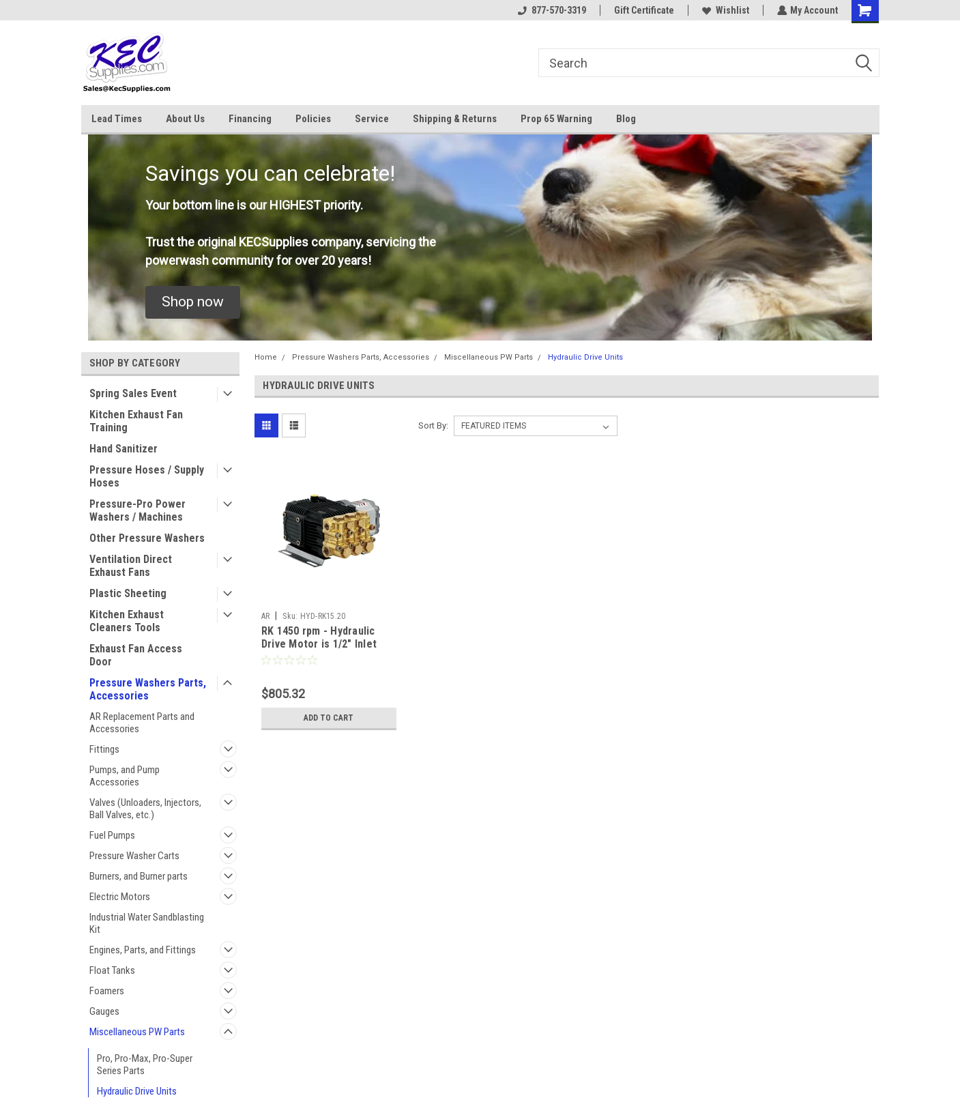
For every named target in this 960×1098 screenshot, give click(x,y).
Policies (313, 119)
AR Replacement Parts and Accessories (141, 722)
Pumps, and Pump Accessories (124, 776)
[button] (192, 302)
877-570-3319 (551, 10)
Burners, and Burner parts (138, 876)
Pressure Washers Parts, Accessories (147, 689)
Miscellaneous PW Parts (137, 1032)
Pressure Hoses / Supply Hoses (146, 476)
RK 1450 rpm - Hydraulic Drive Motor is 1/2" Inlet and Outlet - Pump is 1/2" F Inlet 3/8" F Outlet (325, 651)
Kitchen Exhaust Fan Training (136, 421)
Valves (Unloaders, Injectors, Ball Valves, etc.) (145, 808)
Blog (626, 119)
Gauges (104, 1011)
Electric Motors (119, 897)
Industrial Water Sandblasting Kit (146, 923)
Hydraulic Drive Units (137, 1091)
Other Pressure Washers (147, 538)
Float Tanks (112, 970)
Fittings (104, 749)
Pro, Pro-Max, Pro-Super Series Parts (144, 1064)
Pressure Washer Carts (134, 856)
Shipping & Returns (455, 119)
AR (265, 616)
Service (372, 119)
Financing (250, 119)
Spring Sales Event (133, 393)
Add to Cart (328, 717)
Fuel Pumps (112, 835)
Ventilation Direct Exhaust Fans (130, 566)
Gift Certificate (643, 10)
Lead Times (116, 119)
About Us (185, 119)
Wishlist (724, 10)
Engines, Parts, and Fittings (142, 950)
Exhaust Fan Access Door (135, 655)
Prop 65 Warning (556, 119)
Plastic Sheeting (127, 593)
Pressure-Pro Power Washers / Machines (137, 510)
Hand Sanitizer (123, 448)
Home (265, 357)
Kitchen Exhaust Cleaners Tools (126, 621)
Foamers (106, 991)
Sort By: (433, 425)
